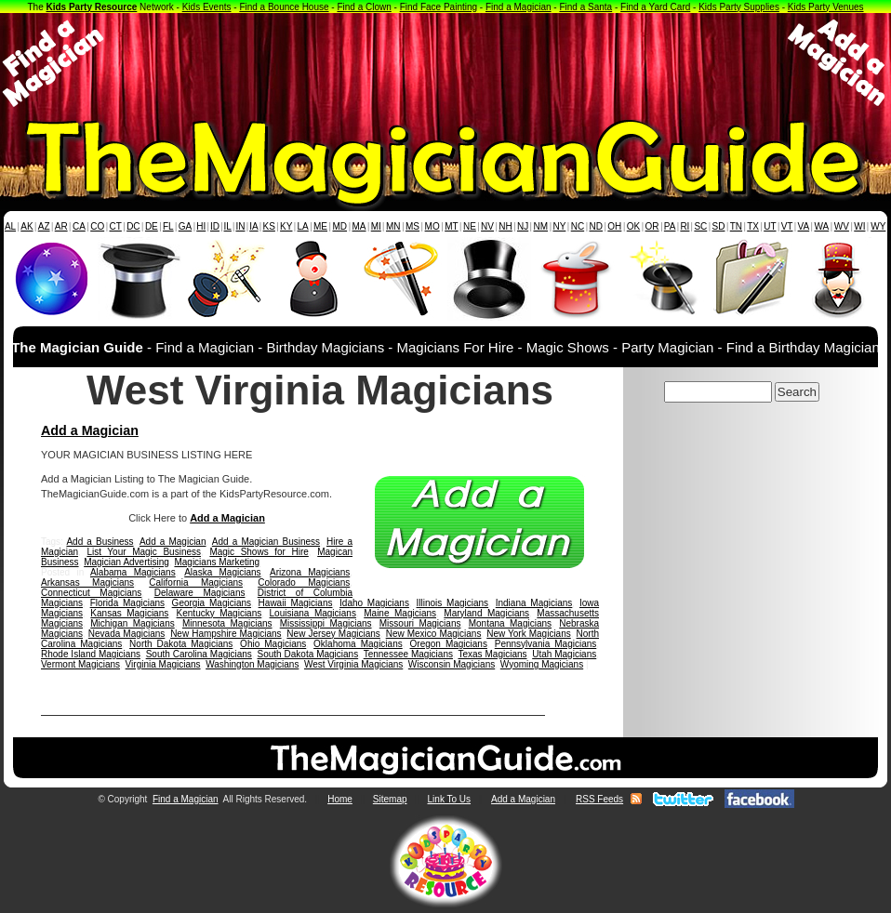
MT (451, 226)
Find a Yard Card (655, 7)
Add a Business (99, 541)
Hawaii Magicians (296, 603)
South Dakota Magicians (308, 654)
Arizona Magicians (310, 572)
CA (79, 226)
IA (253, 226)
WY (878, 226)
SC (700, 226)
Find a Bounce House (283, 7)
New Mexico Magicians (434, 634)
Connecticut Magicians (91, 593)
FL (168, 226)
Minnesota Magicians (227, 623)
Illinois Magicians (453, 603)
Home (339, 799)
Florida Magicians (127, 603)
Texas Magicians (492, 654)
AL (10, 226)
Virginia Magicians (163, 664)
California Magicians (196, 582)
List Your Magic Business (143, 552)
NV (487, 226)
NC (577, 226)
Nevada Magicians (127, 634)
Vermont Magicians (80, 664)
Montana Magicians (510, 623)
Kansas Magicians (129, 613)
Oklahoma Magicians (358, 644)
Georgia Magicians (211, 603)
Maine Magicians (400, 613)
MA (359, 226)
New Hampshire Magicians (225, 634)
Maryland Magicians (486, 613)
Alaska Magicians (222, 572)
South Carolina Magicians (199, 654)
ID (214, 226)
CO (97, 226)
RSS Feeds (599, 799)
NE (469, 226)
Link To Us (450, 799)
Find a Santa (585, 7)
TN (736, 226)
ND (596, 226)
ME (320, 226)
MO (432, 226)
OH (614, 226)
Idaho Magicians (374, 603)
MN (393, 226)
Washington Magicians (252, 664)
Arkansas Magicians (87, 582)
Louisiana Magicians (313, 613)
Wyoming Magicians (541, 664)
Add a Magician (90, 430)
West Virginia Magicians (353, 664)
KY (286, 226)
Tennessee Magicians (408, 654)
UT (770, 226)
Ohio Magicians (273, 644)
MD (340, 226)
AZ (44, 226)
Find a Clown (364, 7)
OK (633, 226)
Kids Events (207, 7)
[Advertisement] (445, 63)
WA (822, 226)
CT (116, 226)
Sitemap (390, 799)
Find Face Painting (438, 7)
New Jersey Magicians (333, 634)
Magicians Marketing (216, 562)
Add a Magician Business (266, 541)
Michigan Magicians (132, 623)
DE (151, 226)
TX (753, 226)
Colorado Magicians (304, 582)
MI (376, 226)
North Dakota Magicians (181, 644)
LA (303, 226)
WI (859, 226)
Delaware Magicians (200, 593)
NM (541, 226)
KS (269, 226)
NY (558, 226)
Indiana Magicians (534, 603)
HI (201, 226)
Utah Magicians (564, 654)
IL (228, 226)
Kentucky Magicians (219, 613)
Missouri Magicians (420, 623)
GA (185, 226)
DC (133, 226)
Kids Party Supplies (738, 7)
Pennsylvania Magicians (546, 644)
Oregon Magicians (448, 644)
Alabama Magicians (133, 572)
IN (240, 226)
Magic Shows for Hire (258, 552)
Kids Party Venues (826, 7)
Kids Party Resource (92, 7)
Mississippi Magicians (326, 623)
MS (412, 226)
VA (804, 226)
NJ (522, 226)
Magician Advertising (126, 562)
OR (652, 226)
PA (670, 226)
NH (505, 226)
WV (841, 226)
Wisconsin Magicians (451, 664)
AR (61, 226)
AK (26, 226)
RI (684, 226)
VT (787, 226)
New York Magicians (528, 634)
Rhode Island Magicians (90, 654)
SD (718, 226)
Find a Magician (518, 7)
